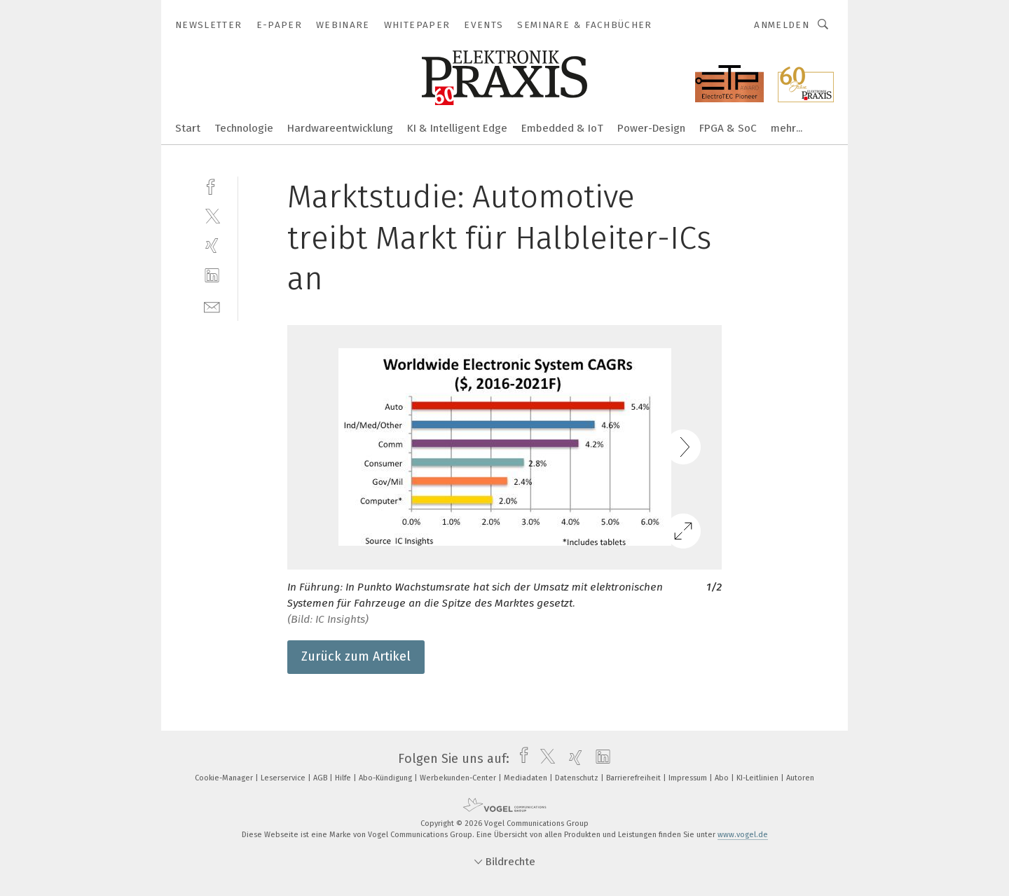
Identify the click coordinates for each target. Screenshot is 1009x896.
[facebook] (212, 185)
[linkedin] (212, 275)
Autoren (800, 778)
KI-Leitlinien (758, 778)
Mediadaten (526, 778)
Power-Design (651, 128)
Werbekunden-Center (459, 778)
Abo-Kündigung (386, 778)
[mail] (212, 306)
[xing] (212, 245)
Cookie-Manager (225, 778)
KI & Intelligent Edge (457, 128)
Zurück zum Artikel (356, 656)
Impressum (688, 778)
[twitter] (212, 215)
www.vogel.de (743, 834)
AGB (321, 778)
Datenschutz (577, 778)
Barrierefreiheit (634, 778)
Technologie (243, 128)
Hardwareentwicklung (340, 128)
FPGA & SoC (728, 128)
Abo (723, 778)
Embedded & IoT (562, 128)
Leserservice (284, 778)
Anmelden (781, 25)
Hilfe (344, 778)
